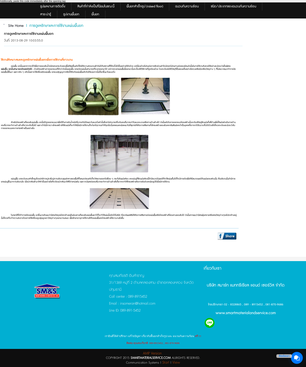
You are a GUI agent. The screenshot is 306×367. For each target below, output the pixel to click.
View (176, 362)
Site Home (16, 25)
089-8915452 (137, 296)
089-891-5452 (130, 310)
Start (165, 362)
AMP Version (152, 353)
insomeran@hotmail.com (137, 303)
